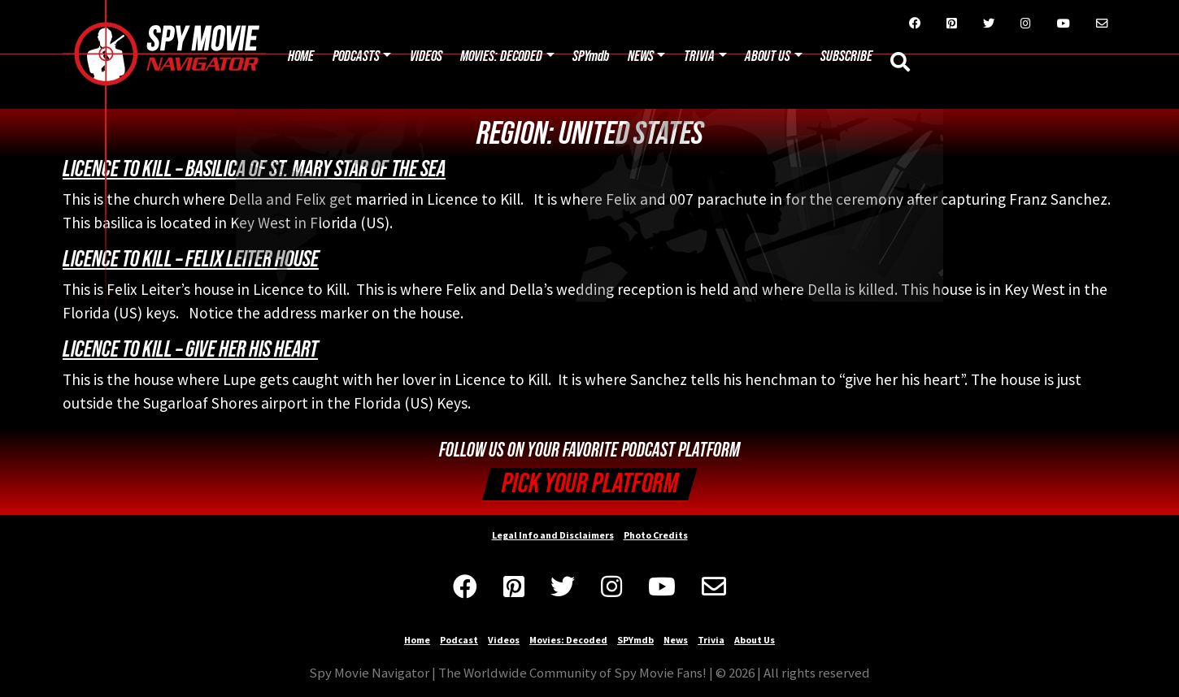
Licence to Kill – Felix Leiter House (191, 259)
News (641, 56)
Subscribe (846, 56)
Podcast (459, 640)
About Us (767, 56)
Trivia (699, 56)
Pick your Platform (590, 483)
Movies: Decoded (501, 56)
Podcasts (356, 56)
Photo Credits (656, 535)
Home (301, 56)
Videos (426, 56)
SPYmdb (590, 56)
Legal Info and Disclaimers (553, 535)
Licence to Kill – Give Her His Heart (190, 349)
